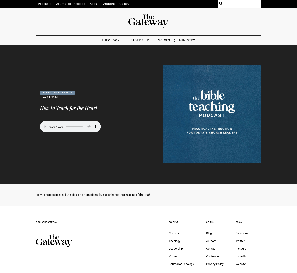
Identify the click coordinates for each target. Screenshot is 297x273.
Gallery (124, 3)
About (94, 3)
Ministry (187, 40)
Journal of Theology (70, 3)
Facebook (242, 233)
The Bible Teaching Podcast (57, 92)
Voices (164, 40)
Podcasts (44, 3)
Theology (111, 40)
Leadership (139, 40)
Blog (209, 233)
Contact (211, 248)
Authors (109, 3)
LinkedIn (241, 256)
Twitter (240, 241)
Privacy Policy (215, 264)
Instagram (242, 248)
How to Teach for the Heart (68, 107)
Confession (213, 256)
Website (241, 264)
